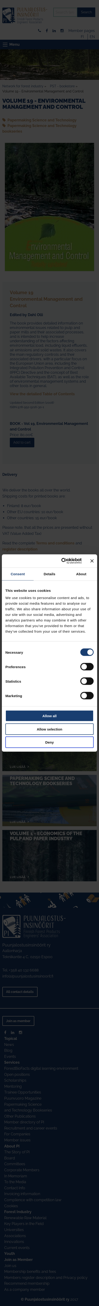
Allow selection (49, 729)
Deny (49, 742)
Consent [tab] (18, 574)
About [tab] (81, 574)
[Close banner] (92, 560)
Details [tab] (49, 574)
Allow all (49, 716)
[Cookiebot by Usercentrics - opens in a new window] (62, 561)
